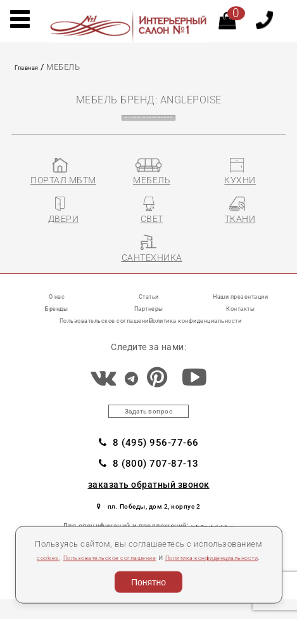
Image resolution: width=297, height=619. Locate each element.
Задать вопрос (148, 420)
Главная (31, 67)
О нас (56, 302)
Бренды (56, 314)
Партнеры (149, 314)
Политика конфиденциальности (220, 326)
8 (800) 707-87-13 (149, 477)
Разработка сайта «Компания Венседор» (217, 614)
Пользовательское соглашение (142, 540)
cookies (59, 540)
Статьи (149, 302)
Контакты (240, 314)
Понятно (148, 579)
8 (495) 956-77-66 (149, 455)
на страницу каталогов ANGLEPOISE (148, 117)
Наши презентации (240, 302)
